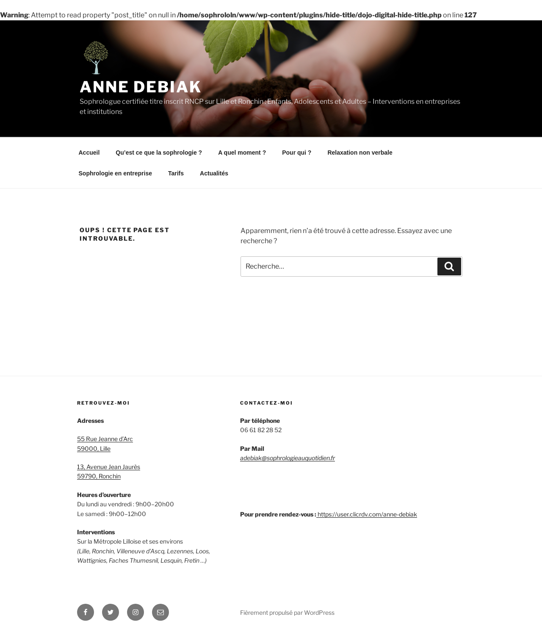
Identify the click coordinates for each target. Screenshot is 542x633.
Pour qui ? (296, 152)
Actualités (214, 173)
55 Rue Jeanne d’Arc (105, 438)
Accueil (89, 152)
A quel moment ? (242, 152)
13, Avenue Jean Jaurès (108, 466)
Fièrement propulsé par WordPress (287, 612)
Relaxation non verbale (359, 152)
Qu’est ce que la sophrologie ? (159, 152)
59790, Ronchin (99, 476)
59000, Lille (94, 448)
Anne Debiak (141, 87)
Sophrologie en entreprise (115, 173)
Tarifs (176, 173)
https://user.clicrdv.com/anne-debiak (367, 514)
